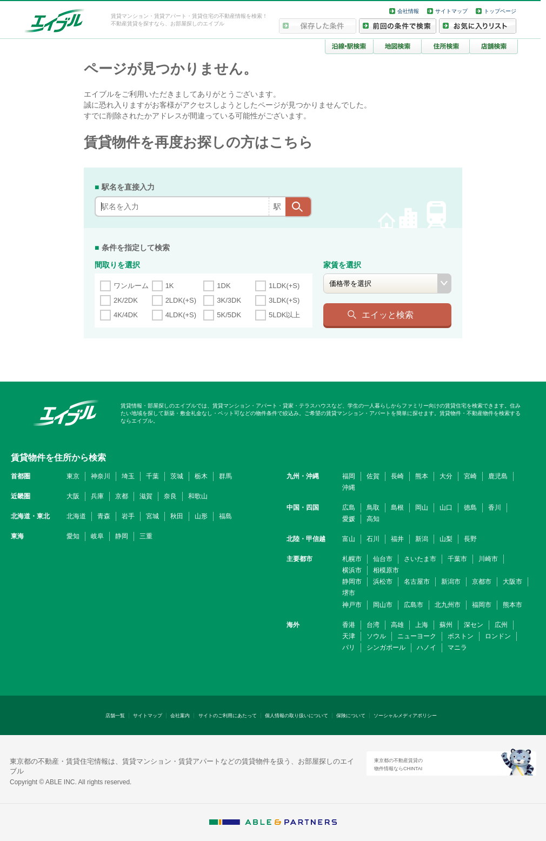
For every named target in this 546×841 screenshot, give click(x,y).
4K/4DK (126, 315)
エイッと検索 (388, 314)
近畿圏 (20, 496)
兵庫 (97, 496)
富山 (348, 539)
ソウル (376, 636)
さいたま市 (420, 559)
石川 (373, 539)
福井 (397, 539)
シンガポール (386, 647)
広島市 (413, 605)
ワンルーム (131, 286)
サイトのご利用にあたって (227, 715)
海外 (293, 625)
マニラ (457, 647)
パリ (348, 647)
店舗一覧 (115, 715)
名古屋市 (417, 581)
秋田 (176, 516)
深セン (473, 625)
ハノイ (426, 647)
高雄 (397, 625)
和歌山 (198, 496)
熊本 (421, 476)
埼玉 (128, 476)
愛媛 (348, 519)
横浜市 (352, 570)
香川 (494, 507)
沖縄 (348, 487)
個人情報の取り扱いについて (296, 715)
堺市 (348, 593)
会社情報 (408, 11)
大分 (446, 476)
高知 (373, 519)
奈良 (170, 496)
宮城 (152, 516)
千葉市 (457, 559)
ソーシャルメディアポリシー (405, 715)
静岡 (121, 536)
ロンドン (498, 636)
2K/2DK (126, 300)
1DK (223, 286)
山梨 (446, 539)
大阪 (72, 496)
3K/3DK (229, 300)
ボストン (461, 636)
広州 (501, 625)
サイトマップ (451, 11)
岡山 (421, 507)
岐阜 (97, 536)
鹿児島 (498, 476)
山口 (446, 507)
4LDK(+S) (180, 315)
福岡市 (481, 605)
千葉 (152, 476)
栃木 (201, 476)
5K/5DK (229, 315)
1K (169, 286)
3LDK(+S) (284, 300)
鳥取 (373, 507)
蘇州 (446, 625)
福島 (225, 516)
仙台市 (382, 559)
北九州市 (448, 605)
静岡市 (352, 581)
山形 (201, 516)
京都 (121, 496)
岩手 (128, 516)
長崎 (397, 476)
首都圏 (20, 476)
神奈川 (100, 476)
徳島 (470, 507)
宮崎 (470, 476)
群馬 (225, 476)
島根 (397, 507)
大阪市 (512, 581)
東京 (72, 476)
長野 (470, 539)
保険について (350, 715)
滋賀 (145, 496)
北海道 (76, 516)
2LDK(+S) (180, 300)
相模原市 (386, 570)
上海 (421, 625)
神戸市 (352, 605)
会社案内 (180, 715)
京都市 (481, 581)
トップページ (500, 11)
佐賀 (373, 476)
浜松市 (382, 581)
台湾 (373, 625)
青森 (103, 516)
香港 (348, 625)
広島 (348, 507)
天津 (348, 636)
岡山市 (382, 605)
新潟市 (451, 581)
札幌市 (352, 559)
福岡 (348, 476)
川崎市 (488, 559)
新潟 (421, 539)
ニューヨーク (416, 636)
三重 (145, 536)
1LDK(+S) (284, 286)
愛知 (72, 536)
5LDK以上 (285, 315)
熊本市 (512, 605)
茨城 (176, 476)
